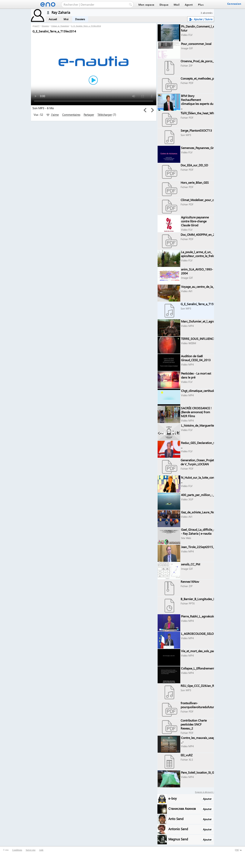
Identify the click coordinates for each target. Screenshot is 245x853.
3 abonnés (207, 12)
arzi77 (36, 26)
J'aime (52, 115)
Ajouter (207, 799)
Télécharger (104, 115)
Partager (89, 115)
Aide (41, 850)
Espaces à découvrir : (204, 792)
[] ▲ (238, 850)
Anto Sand (175, 818)
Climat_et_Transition (60, 26)
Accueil (53, 19)
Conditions (17, 850)
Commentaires (71, 115)
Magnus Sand (178, 839)
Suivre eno (30, 850)
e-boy (172, 798)
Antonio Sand (178, 829)
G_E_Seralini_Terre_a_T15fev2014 (86, 26)
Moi (66, 19)
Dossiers (80, 19)
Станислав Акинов (182, 808)
